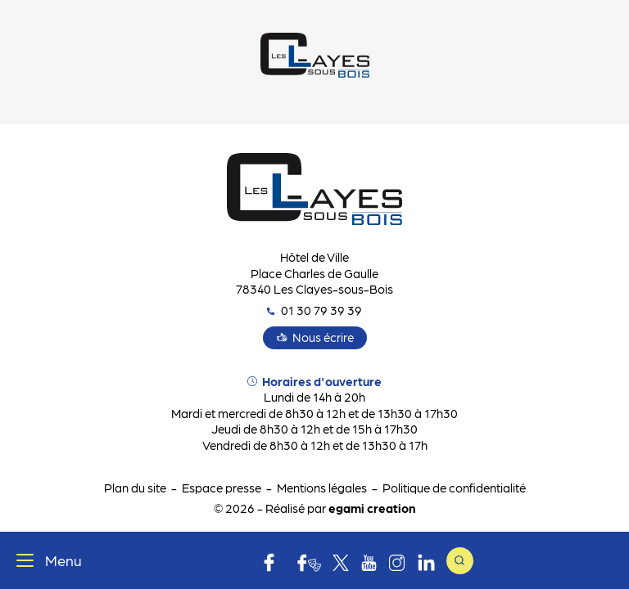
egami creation (371, 508)
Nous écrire (323, 337)
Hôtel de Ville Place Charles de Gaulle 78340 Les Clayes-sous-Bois (314, 273)
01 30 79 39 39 (314, 310)
